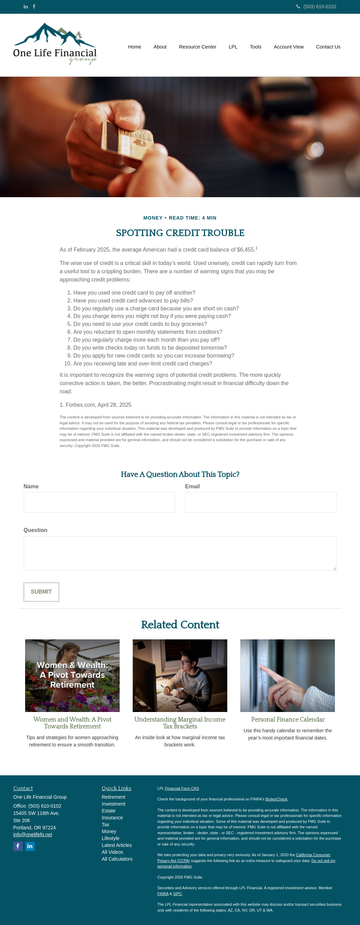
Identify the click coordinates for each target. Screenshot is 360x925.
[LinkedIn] (26, 6)
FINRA (162, 894)
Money (109, 831)
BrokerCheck (276, 799)
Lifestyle (110, 838)
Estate (109, 811)
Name (31, 486)
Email (192, 486)
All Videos (112, 852)
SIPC (177, 894)
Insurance (112, 817)
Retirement (113, 797)
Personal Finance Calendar (288, 719)
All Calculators (117, 859)
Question (35, 530)
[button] (160, 45)
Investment (113, 804)
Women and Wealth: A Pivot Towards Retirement (72, 723)
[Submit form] (41, 592)
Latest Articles (117, 845)
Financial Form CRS (182, 788)
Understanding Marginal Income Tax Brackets (179, 723)
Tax (105, 824)
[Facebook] (34, 6)
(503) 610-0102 (316, 6)
